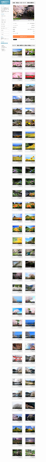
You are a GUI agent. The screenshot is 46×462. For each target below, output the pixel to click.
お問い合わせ (3, 46)
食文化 (2, 30)
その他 (2, 34)
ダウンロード (23, 36)
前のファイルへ (16, 20)
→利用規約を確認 (32, 39)
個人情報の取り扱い (4, 47)
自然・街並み (3, 26)
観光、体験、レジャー (4, 28)
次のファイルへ (30, 20)
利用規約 (3, 45)
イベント (2, 32)
